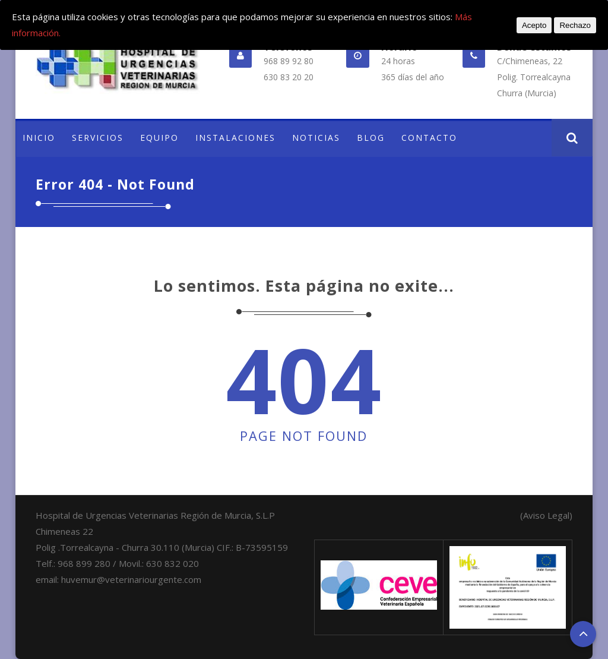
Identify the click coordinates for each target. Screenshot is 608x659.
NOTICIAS (316, 137)
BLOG (371, 137)
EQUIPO (159, 137)
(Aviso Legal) (546, 515)
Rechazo (575, 25)
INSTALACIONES (235, 137)
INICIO (39, 137)
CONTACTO (429, 137)
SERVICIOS (98, 137)
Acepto (534, 25)
